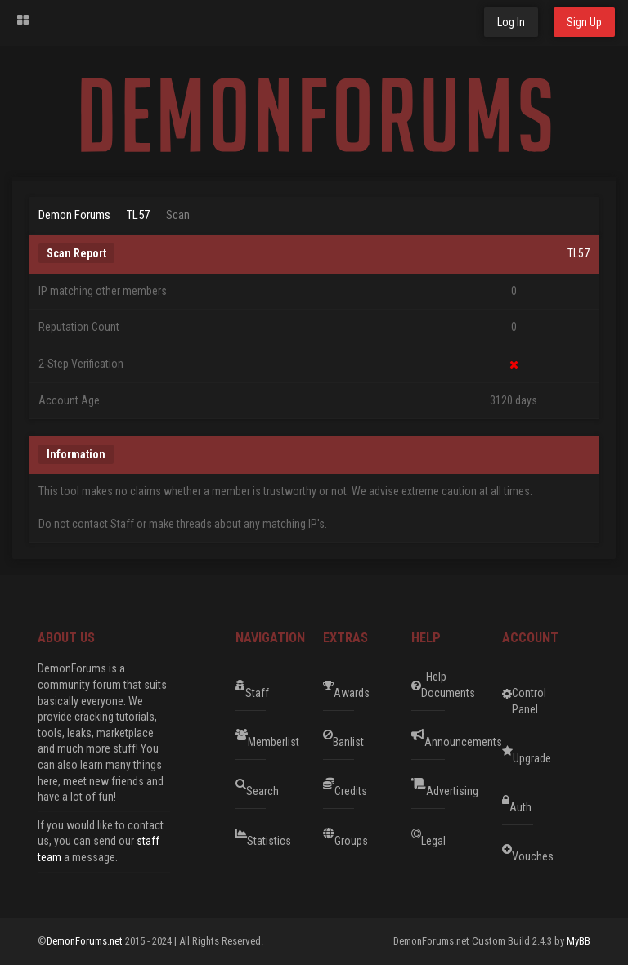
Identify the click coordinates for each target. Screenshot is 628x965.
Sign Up (584, 22)
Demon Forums (74, 215)
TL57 (138, 215)
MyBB (578, 941)
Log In (511, 22)
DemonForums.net (86, 941)
